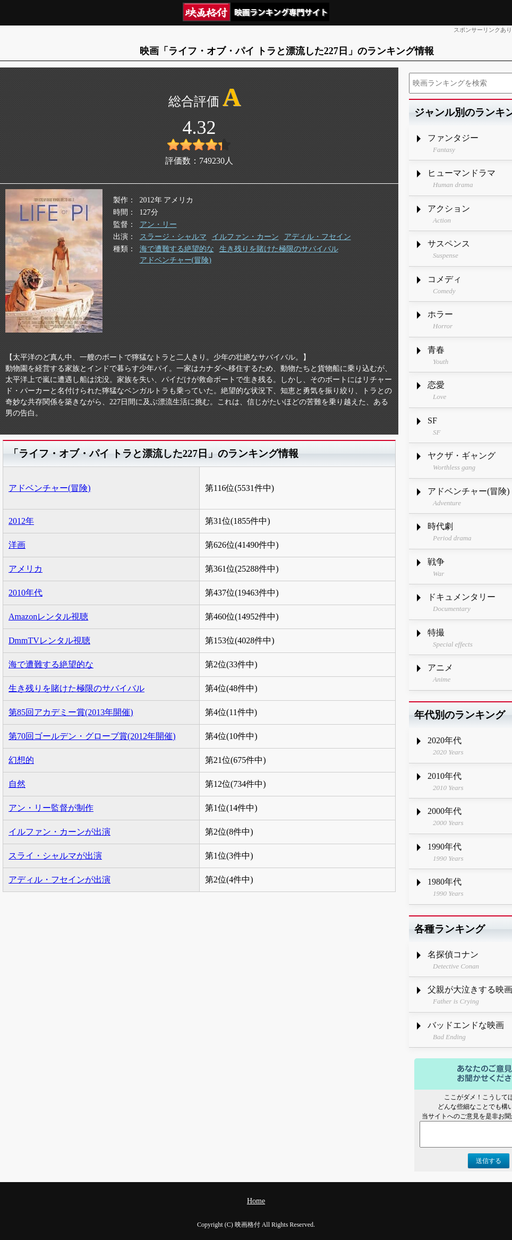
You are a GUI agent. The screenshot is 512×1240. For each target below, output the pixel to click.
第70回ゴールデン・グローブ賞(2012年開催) (92, 736)
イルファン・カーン (245, 237)
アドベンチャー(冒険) (175, 260)
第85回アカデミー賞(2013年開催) (70, 712)
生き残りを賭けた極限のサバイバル (278, 249)
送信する (488, 1161)
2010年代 (25, 592)
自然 (16, 783)
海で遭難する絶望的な (177, 249)
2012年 (21, 520)
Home (256, 1201)
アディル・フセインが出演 (59, 879)
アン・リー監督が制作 (50, 807)
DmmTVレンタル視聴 (49, 640)
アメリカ (25, 568)
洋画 (16, 544)
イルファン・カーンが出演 (59, 831)
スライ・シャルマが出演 (55, 855)
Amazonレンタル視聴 (48, 616)
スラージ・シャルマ (173, 237)
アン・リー (158, 224)
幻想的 (21, 760)
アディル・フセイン (317, 237)
